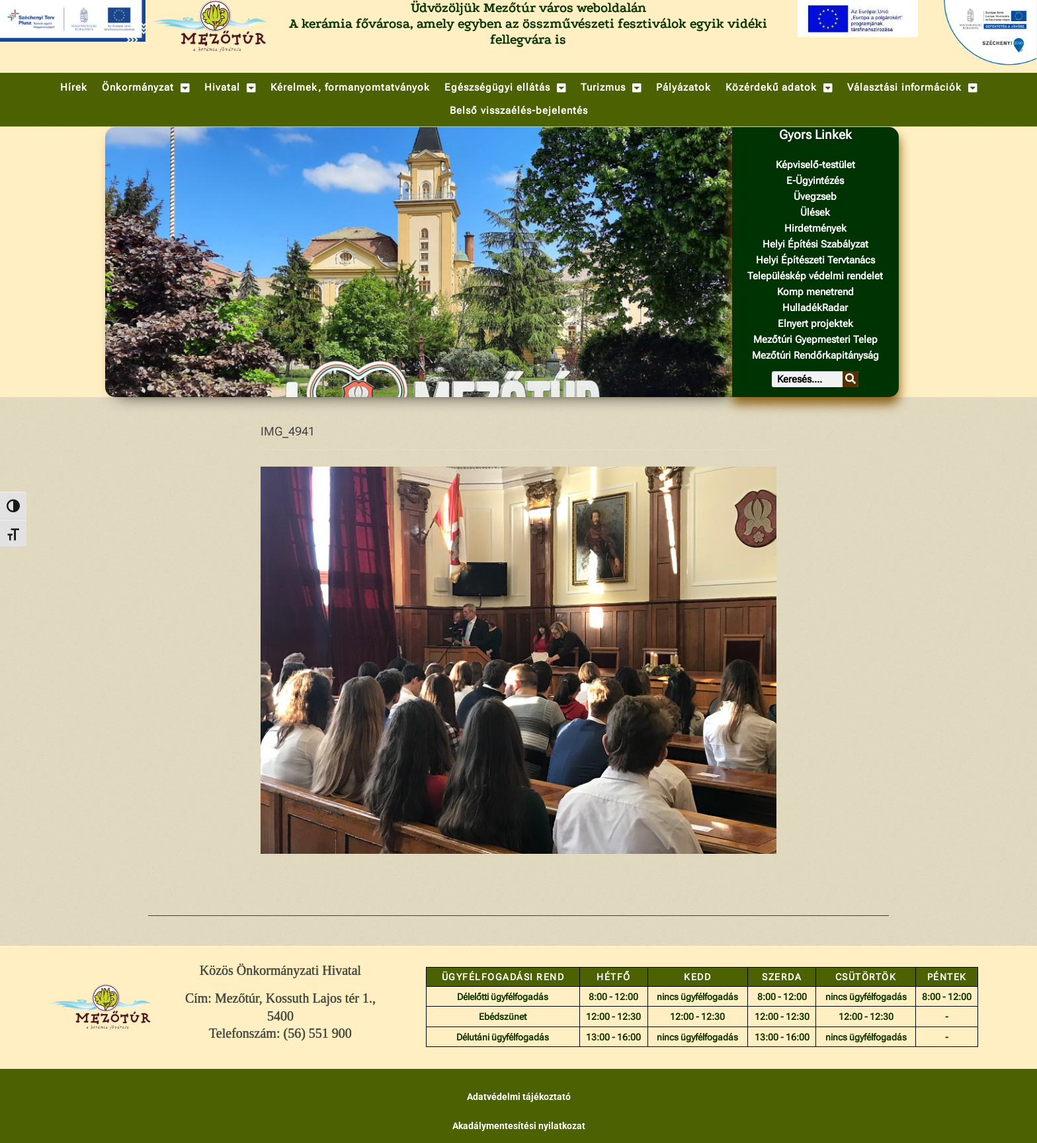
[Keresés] (850, 379)
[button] (146, 87)
